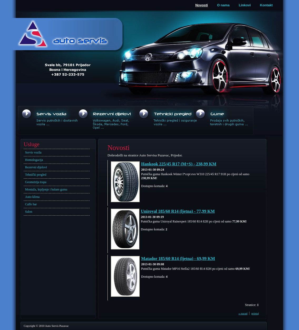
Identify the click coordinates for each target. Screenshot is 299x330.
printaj (255, 313)
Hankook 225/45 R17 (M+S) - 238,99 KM (179, 163)
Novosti (201, 5)
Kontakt (266, 5)
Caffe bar (31, 204)
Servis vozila (33, 152)
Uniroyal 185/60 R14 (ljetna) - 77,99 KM (178, 211)
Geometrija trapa (35, 182)
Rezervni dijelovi (36, 167)
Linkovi (245, 5)
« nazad (242, 313)
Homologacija (34, 160)
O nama (223, 5)
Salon (28, 211)
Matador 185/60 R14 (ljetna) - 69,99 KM (178, 258)
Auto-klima (32, 197)
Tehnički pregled (35, 174)
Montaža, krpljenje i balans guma (46, 189)
